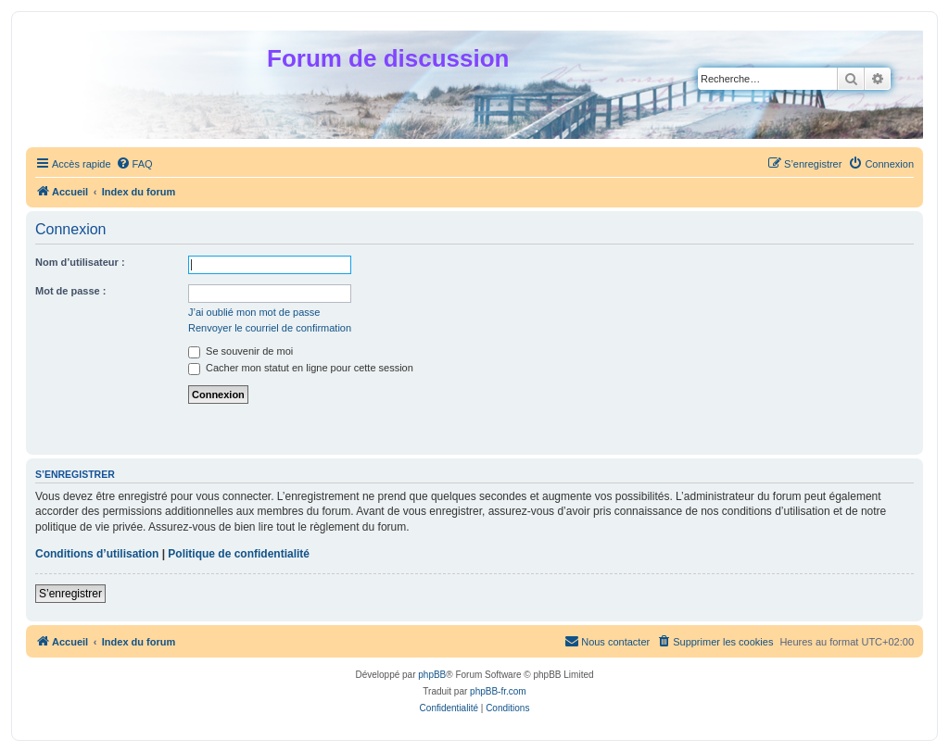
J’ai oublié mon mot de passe (254, 312)
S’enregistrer (70, 593)
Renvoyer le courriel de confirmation (269, 327)
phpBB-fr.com (498, 691)
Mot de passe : (70, 290)
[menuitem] (134, 164)
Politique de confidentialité (239, 553)
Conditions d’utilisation (96, 553)
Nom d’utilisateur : (80, 262)
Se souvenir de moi (240, 351)
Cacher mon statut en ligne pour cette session (300, 367)
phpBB (432, 675)
